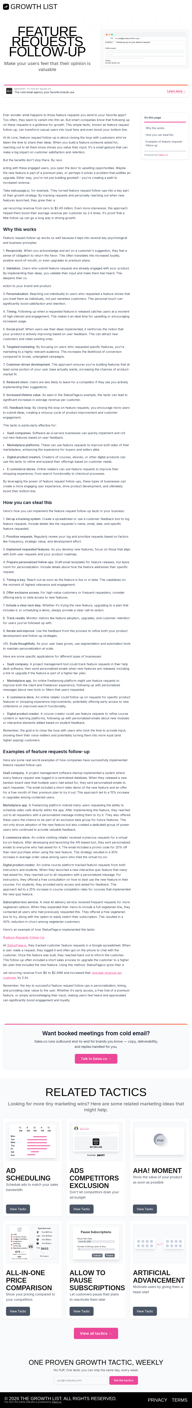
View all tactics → (96, 1333)
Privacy (157, 1400)
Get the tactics (124, 1380)
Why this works (155, 128)
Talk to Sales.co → (96, 1059)
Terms (180, 1400)
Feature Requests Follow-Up (24, 937)
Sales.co (163, 154)
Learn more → (176, 91)
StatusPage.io (16, 945)
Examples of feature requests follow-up (164, 143)
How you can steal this (159, 134)
